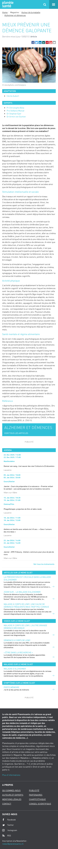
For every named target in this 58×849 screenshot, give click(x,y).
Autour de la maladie (30, 12)
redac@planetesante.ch (13, 844)
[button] (33, 42)
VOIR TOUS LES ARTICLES (16, 433)
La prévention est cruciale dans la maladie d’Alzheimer (27, 578)
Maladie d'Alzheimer (15, 668)
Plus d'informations (11, 775)
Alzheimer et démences (15, 15)
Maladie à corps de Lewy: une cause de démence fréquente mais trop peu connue (26, 605)
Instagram (9, 830)
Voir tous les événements (43, 564)
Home (5, 12)
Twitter (8, 825)
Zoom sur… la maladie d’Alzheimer (22, 592)
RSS (6, 835)
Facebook (9, 819)
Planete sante (7, 4)
